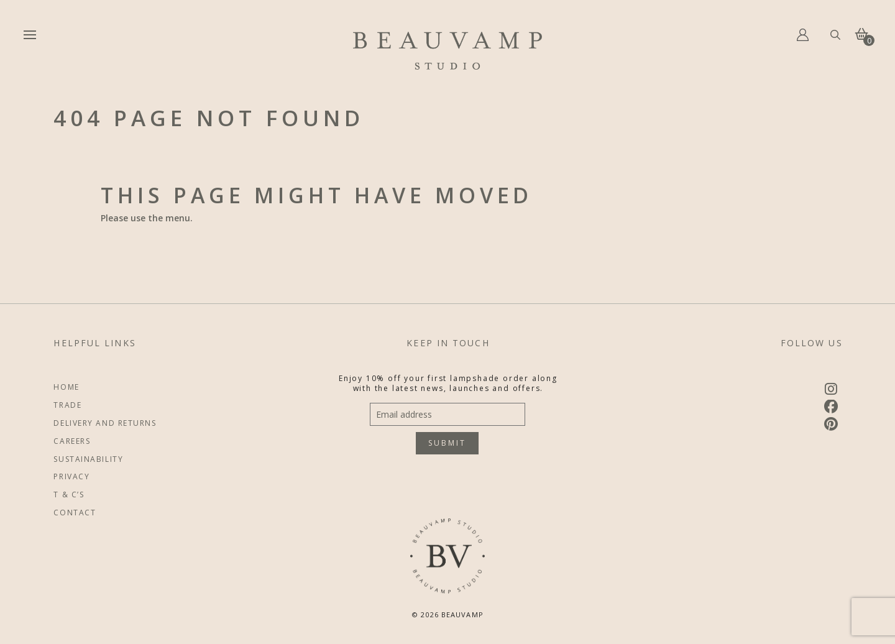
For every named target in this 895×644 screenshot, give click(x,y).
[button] (30, 35)
